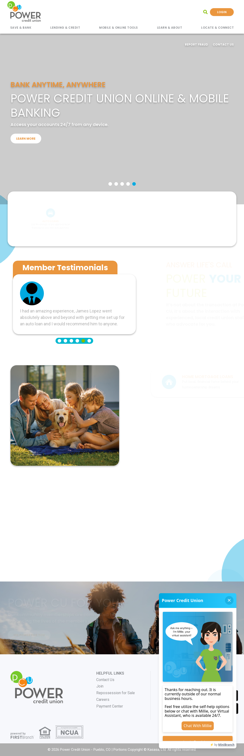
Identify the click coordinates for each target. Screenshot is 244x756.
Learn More (26, 138)
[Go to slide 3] (122, 184)
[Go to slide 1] (110, 184)
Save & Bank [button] (20, 28)
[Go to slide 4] (128, 184)
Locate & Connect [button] (217, 28)
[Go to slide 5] (134, 184)
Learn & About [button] (169, 28)
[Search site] (205, 12)
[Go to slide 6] (89, 341)
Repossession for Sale (115, 693)
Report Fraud (196, 44)
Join (99, 686)
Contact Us (223, 44)
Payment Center (109, 706)
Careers (102, 699)
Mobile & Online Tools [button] (118, 28)
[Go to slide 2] (116, 184)
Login (222, 12)
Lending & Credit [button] (65, 28)
